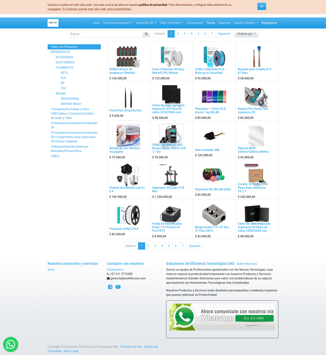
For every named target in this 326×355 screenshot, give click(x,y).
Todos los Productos (64, 46)
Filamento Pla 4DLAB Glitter (213, 189)
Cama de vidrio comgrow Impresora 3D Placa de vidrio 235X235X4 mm (168, 109)
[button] (246, 33)
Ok (262, 6)
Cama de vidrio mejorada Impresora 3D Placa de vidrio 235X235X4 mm (254, 227)
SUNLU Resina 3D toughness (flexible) (122, 71)
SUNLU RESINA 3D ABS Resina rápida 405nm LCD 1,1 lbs (169, 148)
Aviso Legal (70, 351)
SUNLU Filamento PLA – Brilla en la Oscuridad (211, 71)
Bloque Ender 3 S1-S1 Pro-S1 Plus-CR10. (212, 229)
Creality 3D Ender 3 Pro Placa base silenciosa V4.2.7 (253, 187)
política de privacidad (153, 4)
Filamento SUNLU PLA (123, 229)
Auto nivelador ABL (207, 150)
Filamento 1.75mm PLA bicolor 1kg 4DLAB (210, 110)
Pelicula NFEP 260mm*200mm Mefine (253, 150)
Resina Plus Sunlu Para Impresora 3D (253, 110)
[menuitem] (96, 23)
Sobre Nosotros (247, 263)
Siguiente (224, 33)
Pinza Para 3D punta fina (125, 110)
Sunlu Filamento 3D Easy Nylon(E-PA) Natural (168, 71)
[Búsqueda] (146, 33)
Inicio (51, 269)
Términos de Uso (131, 346)
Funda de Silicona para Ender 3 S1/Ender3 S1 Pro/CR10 (167, 227)
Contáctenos (115, 269)
